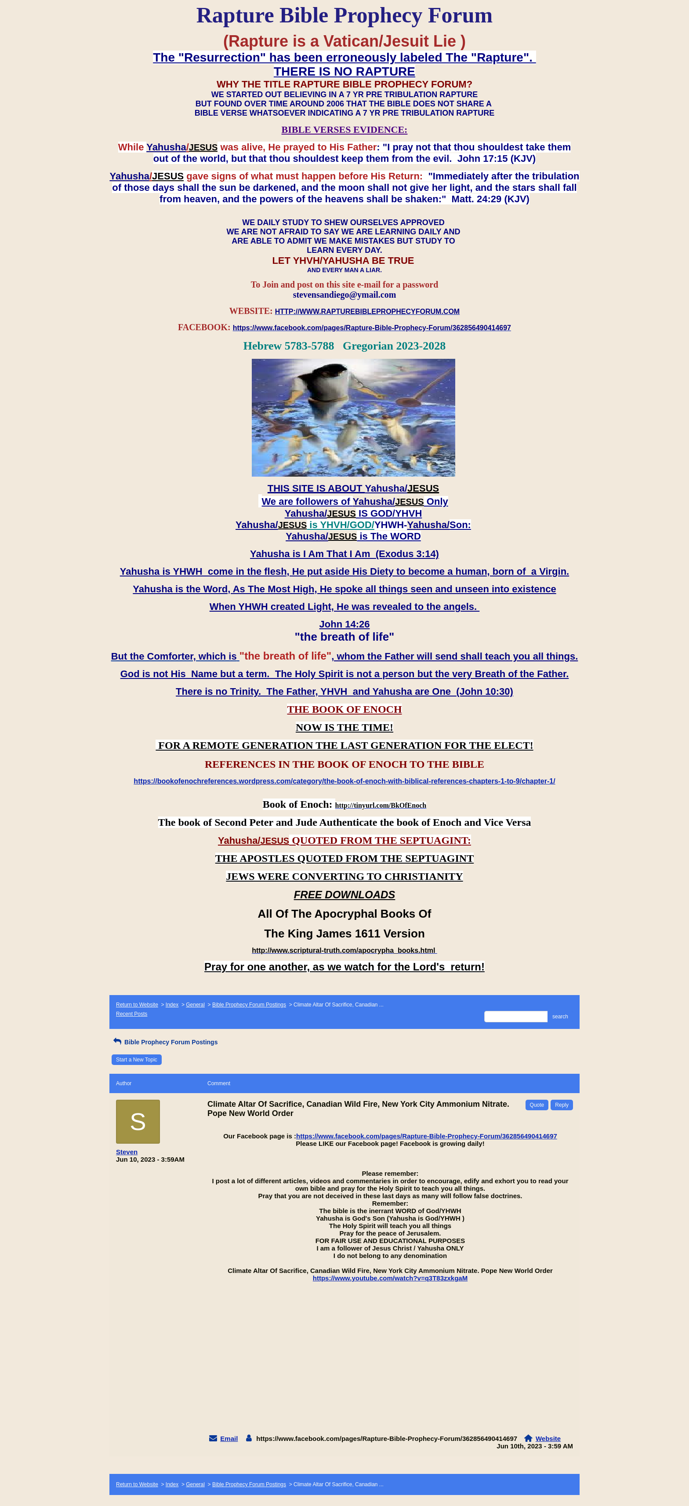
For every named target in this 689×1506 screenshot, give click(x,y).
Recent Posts (131, 1014)
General (195, 1005)
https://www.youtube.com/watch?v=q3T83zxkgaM (390, 1278)
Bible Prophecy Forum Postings (249, 1005)
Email (229, 1438)
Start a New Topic (136, 1060)
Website (548, 1438)
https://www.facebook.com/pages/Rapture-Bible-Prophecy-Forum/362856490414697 (426, 1136)
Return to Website (137, 1005)
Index (172, 1005)
